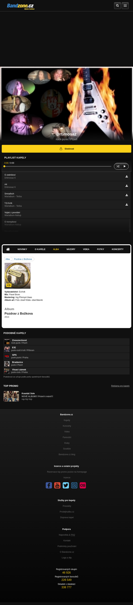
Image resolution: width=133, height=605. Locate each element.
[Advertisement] (66, 37)
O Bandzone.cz (67, 552)
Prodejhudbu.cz (67, 512)
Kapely (67, 420)
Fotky (100, 249)
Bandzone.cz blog (67, 454)
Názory (71, 249)
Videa (86, 249)
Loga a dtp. (67, 557)
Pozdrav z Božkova (23, 259)
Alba (56, 249)
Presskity (67, 506)
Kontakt (66, 540)
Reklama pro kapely (120, 386)
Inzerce (67, 477)
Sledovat (66, 149)
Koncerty (117, 249)
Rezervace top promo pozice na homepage (67, 472)
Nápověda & (67, 535)
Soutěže (67, 449)
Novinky (22, 249)
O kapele (40, 249)
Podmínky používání (66, 546)
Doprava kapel (67, 517)
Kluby (66, 443)
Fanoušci (67, 437)
